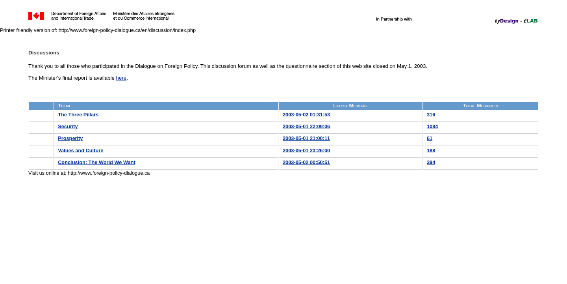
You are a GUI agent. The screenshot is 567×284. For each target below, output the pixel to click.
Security (68, 126)
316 (431, 115)
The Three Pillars (78, 115)
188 (431, 150)
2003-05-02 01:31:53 (306, 115)
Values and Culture (80, 150)
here (121, 78)
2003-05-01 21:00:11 (306, 138)
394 (431, 162)
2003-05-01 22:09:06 (306, 126)
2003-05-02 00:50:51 (306, 162)
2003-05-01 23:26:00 (306, 150)
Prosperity (70, 138)
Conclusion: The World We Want (96, 162)
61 (429, 138)
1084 (432, 126)
